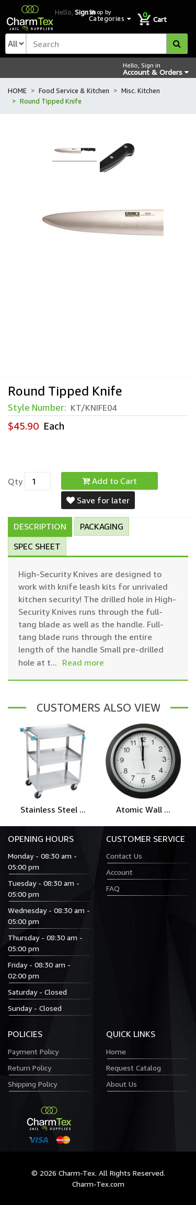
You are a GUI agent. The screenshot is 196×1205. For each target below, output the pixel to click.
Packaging (101, 526)
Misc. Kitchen (140, 90)
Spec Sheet (37, 546)
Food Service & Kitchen (74, 90)
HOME (17, 90)
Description (40, 526)
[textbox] (107, 43)
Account (119, 872)
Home (116, 1051)
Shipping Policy (32, 1083)
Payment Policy (33, 1051)
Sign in (85, 12)
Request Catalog (133, 1067)
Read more (83, 662)
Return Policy (29, 1067)
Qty (15, 481)
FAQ (113, 888)
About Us (121, 1083)
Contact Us (124, 855)
